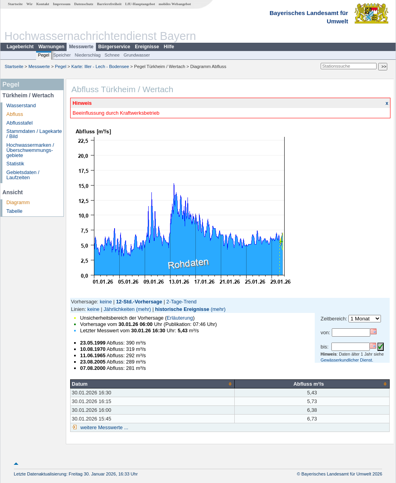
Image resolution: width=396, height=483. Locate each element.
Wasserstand (21, 105)
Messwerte (81, 46)
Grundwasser (137, 55)
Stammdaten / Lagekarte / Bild (34, 133)
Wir (30, 4)
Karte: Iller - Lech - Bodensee (100, 66)
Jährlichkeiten (118, 309)
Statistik (15, 164)
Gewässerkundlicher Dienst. (347, 360)
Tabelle (14, 211)
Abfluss (14, 114)
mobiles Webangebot (175, 4)
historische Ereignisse (182, 309)
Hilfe (169, 46)
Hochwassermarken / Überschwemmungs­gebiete (30, 150)
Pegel (44, 55)
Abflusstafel (19, 123)
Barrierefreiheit (109, 4)
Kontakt (42, 4)
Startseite (15, 4)
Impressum (61, 4)
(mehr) (143, 309)
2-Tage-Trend (181, 302)
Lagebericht (20, 46)
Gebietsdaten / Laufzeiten (22, 174)
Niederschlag (87, 55)
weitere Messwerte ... (103, 427)
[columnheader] (153, 383)
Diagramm (18, 202)
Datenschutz (84, 4)
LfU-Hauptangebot (140, 4)
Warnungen (51, 46)
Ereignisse (147, 46)
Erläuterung (179, 318)
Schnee (112, 55)
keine (106, 302)
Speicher (62, 55)
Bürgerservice (114, 46)
